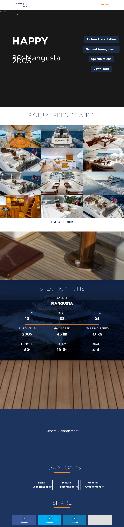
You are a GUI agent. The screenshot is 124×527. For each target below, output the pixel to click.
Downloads (101, 69)
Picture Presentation (101, 39)
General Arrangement (101, 49)
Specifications (101, 59)
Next (70, 222)
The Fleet (105, 5)
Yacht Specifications (41, 485)
